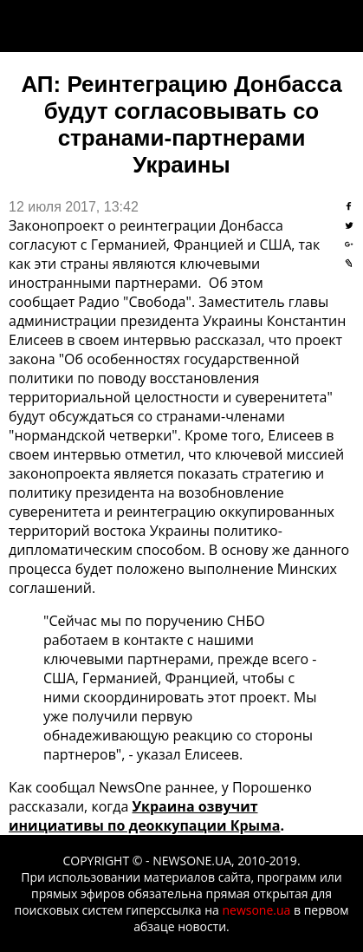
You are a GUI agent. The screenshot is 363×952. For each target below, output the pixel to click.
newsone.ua (256, 910)
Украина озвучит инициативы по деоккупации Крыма (144, 816)
